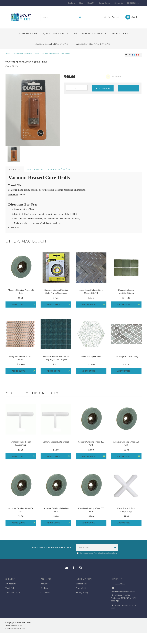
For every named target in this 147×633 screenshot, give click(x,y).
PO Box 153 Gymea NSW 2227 (123, 606)
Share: (133, 55)
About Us (90, 3)
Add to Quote (102, 88)
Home (8, 53)
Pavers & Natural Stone (52, 44)
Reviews (59, 169)
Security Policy (82, 592)
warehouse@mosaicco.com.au (123, 589)
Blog (81, 3)
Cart (132, 17)
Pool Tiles (120, 33)
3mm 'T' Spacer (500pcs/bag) (56, 442)
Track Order (10, 588)
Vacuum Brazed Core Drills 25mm (56, 53)
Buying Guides (104, 3)
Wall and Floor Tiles (90, 33)
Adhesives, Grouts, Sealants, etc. (43, 33)
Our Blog (44, 588)
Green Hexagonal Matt (91, 356)
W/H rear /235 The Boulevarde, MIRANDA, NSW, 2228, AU (124, 598)
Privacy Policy (112, 553)
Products (71, 3)
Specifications (35, 169)
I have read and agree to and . (97, 553)
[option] (33, 110)
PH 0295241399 (133, 3)
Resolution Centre (13, 592)
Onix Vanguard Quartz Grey (126, 356)
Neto (23, 628)
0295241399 (118, 583)
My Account (111, 17)
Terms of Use (81, 584)
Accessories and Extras (94, 44)
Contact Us (118, 3)
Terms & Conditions (100, 553)
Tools (37, 53)
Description (15, 169)
